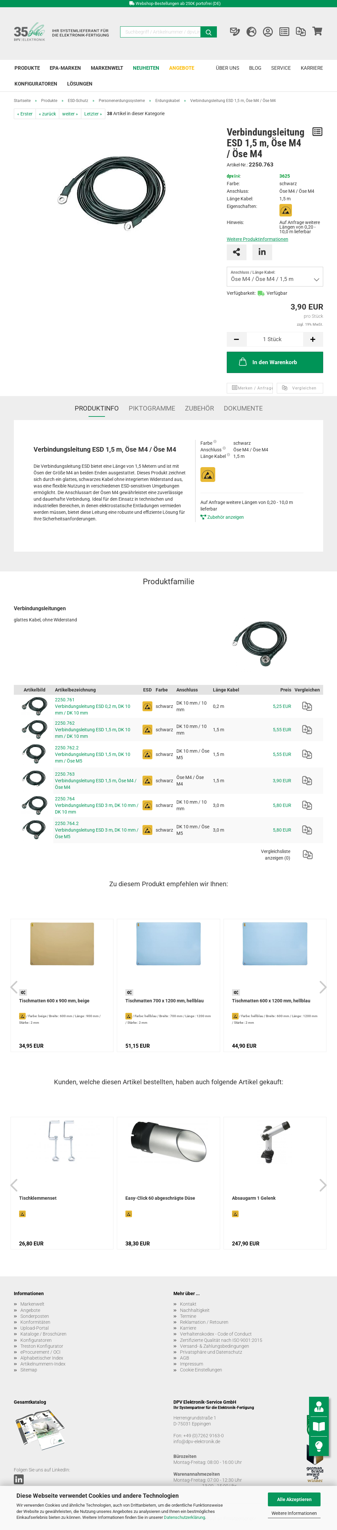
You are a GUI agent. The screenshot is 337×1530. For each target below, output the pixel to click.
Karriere (312, 68)
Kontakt (188, 1304)
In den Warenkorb (267, 361)
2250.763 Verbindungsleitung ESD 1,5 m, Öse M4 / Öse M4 (96, 780)
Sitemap (28, 1369)
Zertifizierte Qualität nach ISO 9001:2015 (221, 1340)
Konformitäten (35, 1322)
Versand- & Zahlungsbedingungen (214, 1346)
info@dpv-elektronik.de (196, 1441)
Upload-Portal (34, 1328)
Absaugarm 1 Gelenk (253, 1198)
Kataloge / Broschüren (43, 1334)
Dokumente (243, 408)
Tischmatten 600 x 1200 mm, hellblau (271, 1000)
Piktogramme (152, 408)
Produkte (27, 68)
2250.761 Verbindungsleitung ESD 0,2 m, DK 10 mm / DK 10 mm (92, 706)
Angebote (181, 68)
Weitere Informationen (294, 1513)
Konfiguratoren (35, 84)
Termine (188, 1316)
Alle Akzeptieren (294, 1499)
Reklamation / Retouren (204, 1322)
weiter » (70, 113)
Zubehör (199, 408)
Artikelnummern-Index (42, 1364)
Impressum (191, 1364)
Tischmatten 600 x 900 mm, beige (54, 1000)
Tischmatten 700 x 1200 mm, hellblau (164, 1000)
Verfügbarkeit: (241, 293)
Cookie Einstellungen (201, 1369)
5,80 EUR (282, 805)
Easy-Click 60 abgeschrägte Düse (160, 1198)
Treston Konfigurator (41, 1346)
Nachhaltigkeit (195, 1310)
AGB (184, 1358)
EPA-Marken (65, 68)
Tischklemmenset (38, 1198)
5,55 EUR (282, 729)
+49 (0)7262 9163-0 (203, 1435)
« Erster (25, 113)
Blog (255, 68)
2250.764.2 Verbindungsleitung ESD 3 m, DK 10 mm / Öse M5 (97, 830)
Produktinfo (97, 408)
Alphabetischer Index (41, 1358)
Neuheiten (146, 68)
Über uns (227, 68)
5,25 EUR (282, 706)
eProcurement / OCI (40, 1352)
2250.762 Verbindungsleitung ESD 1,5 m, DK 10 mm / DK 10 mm (92, 729)
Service (281, 68)
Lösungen (79, 84)
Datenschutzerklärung (184, 1517)
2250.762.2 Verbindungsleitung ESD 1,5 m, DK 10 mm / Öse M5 (92, 754)
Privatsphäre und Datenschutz (211, 1352)
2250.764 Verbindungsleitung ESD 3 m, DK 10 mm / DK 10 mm (97, 805)
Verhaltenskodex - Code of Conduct (216, 1334)
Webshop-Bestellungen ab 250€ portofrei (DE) (178, 3)
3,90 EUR (282, 780)
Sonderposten (34, 1316)
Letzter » (93, 113)
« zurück (47, 113)
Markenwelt (107, 68)
